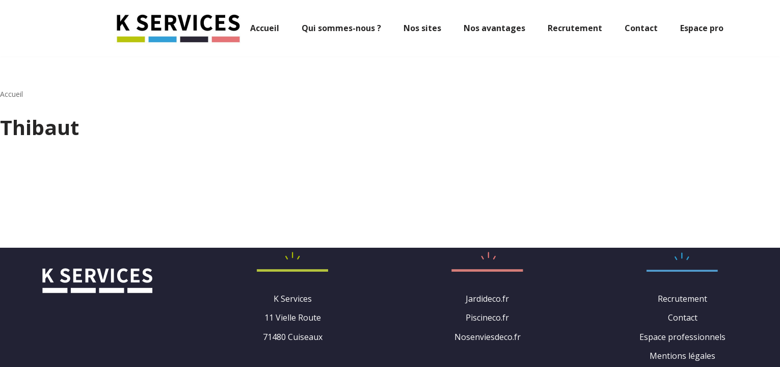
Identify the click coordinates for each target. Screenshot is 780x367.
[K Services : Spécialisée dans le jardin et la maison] (178, 28)
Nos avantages (494, 28)
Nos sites (422, 28)
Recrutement (575, 28)
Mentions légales (682, 355)
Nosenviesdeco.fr (487, 337)
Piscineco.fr (487, 317)
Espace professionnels (682, 337)
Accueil (264, 28)
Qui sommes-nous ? (341, 28)
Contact (641, 28)
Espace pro (701, 28)
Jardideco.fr (487, 298)
